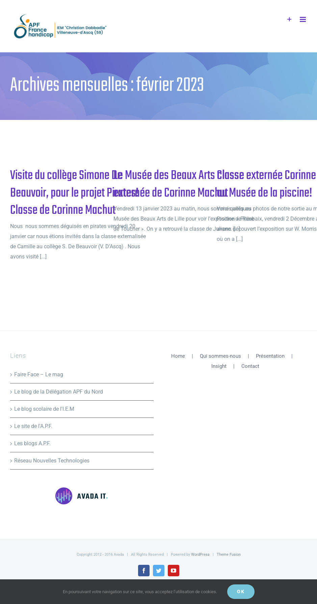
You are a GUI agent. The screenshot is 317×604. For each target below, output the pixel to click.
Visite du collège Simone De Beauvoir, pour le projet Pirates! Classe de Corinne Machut (74, 193)
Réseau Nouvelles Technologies (51, 460)
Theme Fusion (229, 554)
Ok (241, 591)
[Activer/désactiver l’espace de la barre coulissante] (289, 19)
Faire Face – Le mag (38, 374)
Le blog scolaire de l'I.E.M (44, 409)
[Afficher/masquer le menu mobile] (303, 19)
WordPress (200, 554)
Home (178, 356)
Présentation (270, 356)
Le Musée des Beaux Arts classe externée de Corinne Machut (178, 184)
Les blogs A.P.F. (32, 443)
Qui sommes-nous (220, 356)
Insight (219, 366)
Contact (250, 366)
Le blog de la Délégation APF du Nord (58, 391)
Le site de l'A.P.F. (33, 426)
